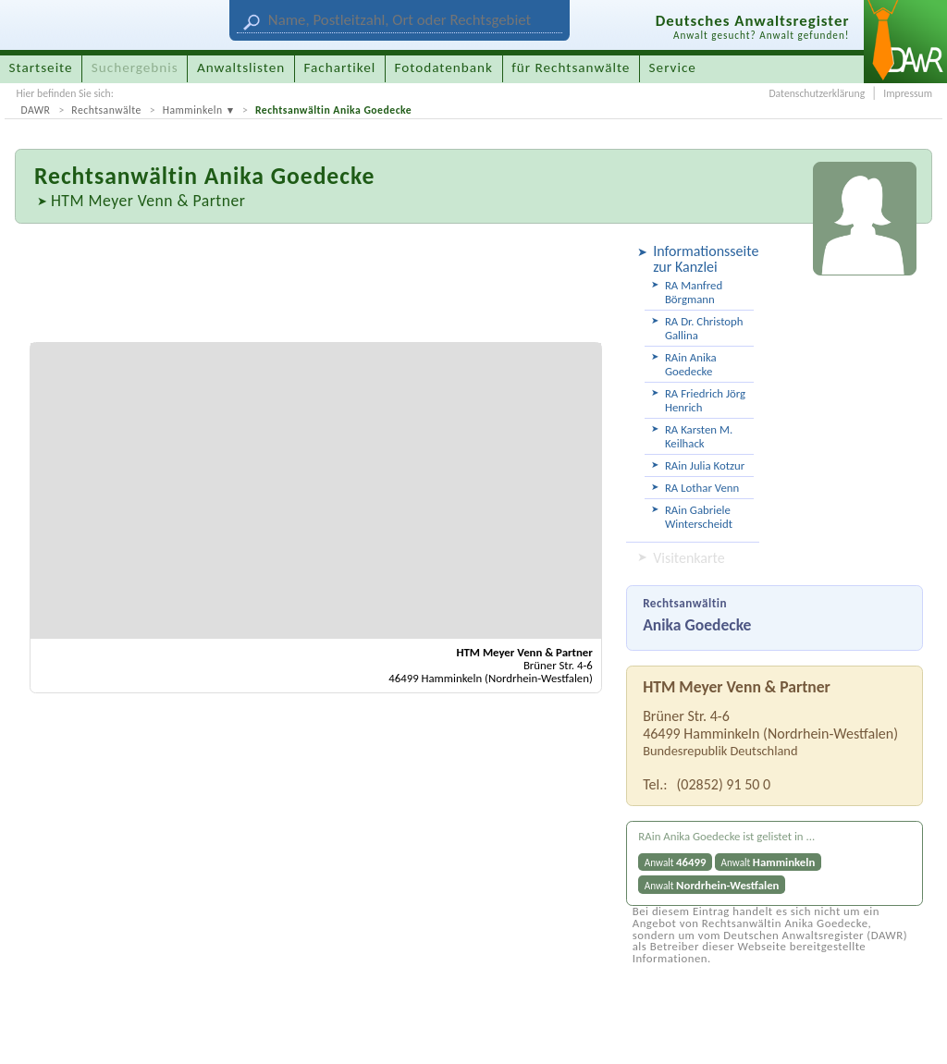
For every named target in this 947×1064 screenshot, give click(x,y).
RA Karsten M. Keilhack (698, 436)
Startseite (41, 67)
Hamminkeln (193, 110)
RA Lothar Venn (702, 488)
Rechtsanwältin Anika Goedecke (333, 110)
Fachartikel (339, 67)
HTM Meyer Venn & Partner (148, 200)
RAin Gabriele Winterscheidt (698, 517)
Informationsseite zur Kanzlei (703, 258)
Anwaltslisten (241, 67)
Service (672, 67)
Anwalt (676, 862)
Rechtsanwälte (106, 110)
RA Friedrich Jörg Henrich (705, 400)
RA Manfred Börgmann (693, 292)
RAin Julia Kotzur (704, 465)
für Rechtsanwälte (570, 67)
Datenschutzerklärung (817, 93)
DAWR (35, 110)
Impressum (907, 93)
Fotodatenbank (444, 67)
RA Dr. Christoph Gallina (704, 328)
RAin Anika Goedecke (691, 364)
